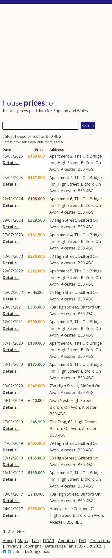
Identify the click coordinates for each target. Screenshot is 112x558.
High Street (68, 162)
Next (21, 531)
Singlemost (40, 551)
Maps (23, 540)
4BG (57, 136)
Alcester (68, 169)
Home (7, 540)
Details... (11, 162)
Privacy (12, 546)
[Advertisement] (56, 51)
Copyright (32, 546)
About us (66, 540)
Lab (35, 540)
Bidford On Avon (65, 407)
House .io (27, 103)
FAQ (82, 540)
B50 (49, 136)
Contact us (100, 540)
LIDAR (48, 540)
